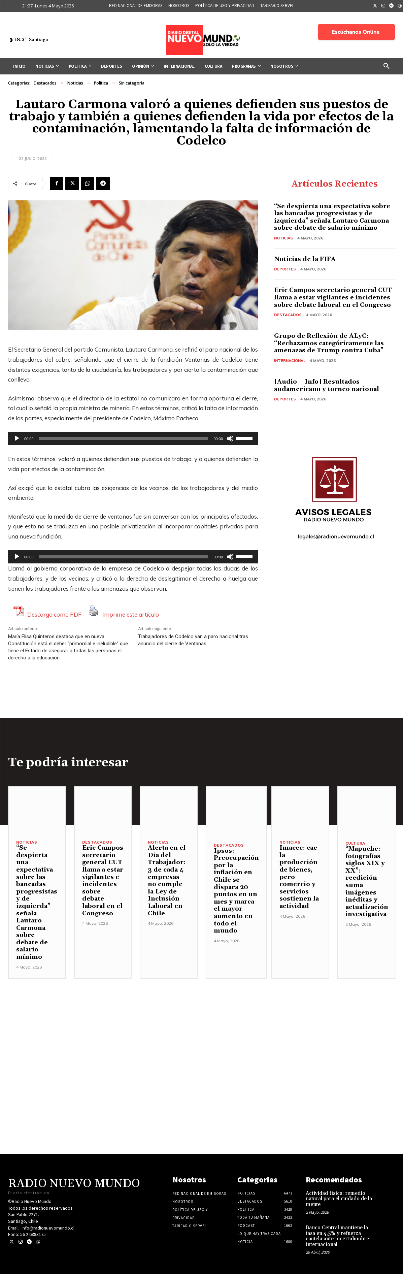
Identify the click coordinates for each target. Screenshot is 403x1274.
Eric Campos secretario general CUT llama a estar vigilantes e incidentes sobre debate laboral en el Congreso (333, 297)
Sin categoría (131, 83)
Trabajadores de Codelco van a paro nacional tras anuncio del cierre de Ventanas (193, 640)
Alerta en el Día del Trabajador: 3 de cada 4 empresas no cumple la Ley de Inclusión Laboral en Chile (167, 880)
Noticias (75, 83)
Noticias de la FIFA (305, 259)
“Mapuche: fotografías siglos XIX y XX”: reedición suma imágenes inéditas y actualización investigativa (366, 881)
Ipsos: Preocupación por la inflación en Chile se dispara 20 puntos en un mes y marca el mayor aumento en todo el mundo (236, 891)
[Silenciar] (230, 438)
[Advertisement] (201, 1026)
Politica (101, 83)
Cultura (355, 843)
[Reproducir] (16, 438)
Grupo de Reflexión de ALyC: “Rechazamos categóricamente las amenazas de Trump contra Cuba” (329, 343)
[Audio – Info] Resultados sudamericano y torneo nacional (326, 385)
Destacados (45, 83)
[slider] (123, 438)
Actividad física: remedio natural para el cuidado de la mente (339, 1199)
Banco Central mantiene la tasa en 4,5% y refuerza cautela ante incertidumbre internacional (337, 1236)
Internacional (289, 360)
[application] (133, 438)
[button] (386, 66)
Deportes (285, 269)
